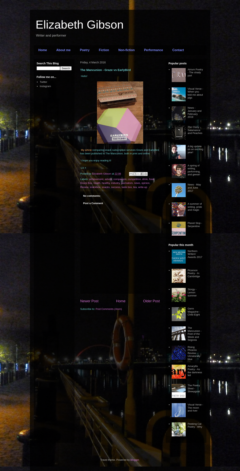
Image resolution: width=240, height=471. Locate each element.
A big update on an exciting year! (195, 149)
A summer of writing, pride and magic (195, 206)
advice (108, 179)
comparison (120, 179)
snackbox (95, 187)
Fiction (104, 50)
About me (63, 50)
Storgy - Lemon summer (192, 292)
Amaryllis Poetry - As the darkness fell (195, 371)
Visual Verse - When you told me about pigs (195, 93)
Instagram (45, 86)
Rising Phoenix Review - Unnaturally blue (194, 353)
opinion (145, 183)
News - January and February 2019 (195, 112)
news (137, 183)
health (97, 183)
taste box (127, 187)
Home (42, 50)
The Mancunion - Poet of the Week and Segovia (195, 333)
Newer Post (89, 301)
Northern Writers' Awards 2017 (195, 254)
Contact (178, 50)
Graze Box (86, 183)
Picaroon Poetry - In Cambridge (194, 273)
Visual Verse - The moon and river (195, 407)
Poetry (85, 50)
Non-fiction (126, 50)
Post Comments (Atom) (109, 309)
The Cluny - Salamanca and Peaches (195, 130)
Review (84, 187)
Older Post (151, 301)
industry (115, 183)
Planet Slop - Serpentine (195, 225)
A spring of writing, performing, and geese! (194, 170)
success (115, 187)
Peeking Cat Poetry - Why (195, 425)
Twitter (43, 81)
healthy (106, 183)
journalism (127, 183)
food (151, 179)
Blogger (134, 459)
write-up (142, 187)
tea (135, 187)
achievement (96, 179)
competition (134, 179)
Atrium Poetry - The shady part (195, 72)
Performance (153, 50)
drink (145, 179)
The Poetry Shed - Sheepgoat (194, 388)
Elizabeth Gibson (80, 24)
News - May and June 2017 (194, 187)
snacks (106, 187)
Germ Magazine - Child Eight (194, 311)
